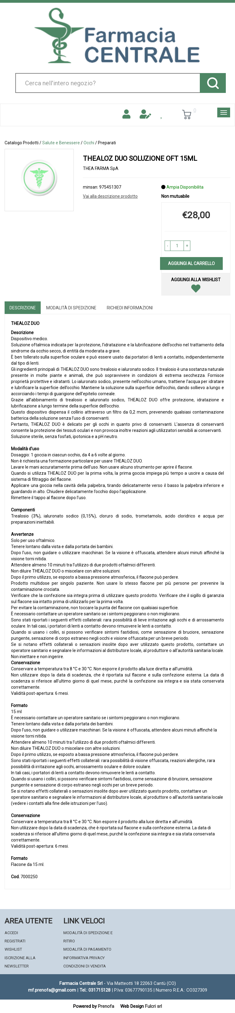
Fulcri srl (153, 1006)
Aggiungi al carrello (191, 263)
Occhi (89, 142)
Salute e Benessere (61, 142)
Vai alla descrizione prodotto (110, 196)
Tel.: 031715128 (95, 990)
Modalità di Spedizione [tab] (71, 307)
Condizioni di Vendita (84, 966)
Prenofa (106, 1006)
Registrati (15, 941)
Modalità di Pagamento (87, 949)
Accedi (11, 932)
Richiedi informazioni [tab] (130, 307)
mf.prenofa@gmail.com (52, 990)
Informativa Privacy (84, 958)
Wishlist (13, 949)
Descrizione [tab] (22, 307)
